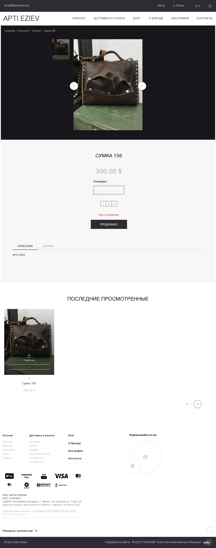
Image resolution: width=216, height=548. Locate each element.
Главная (9, 30)
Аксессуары (9, 449)
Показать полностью (18, 531)
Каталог (23, 30)
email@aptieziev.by (16, 5)
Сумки (36, 30)
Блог (137, 18)
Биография (180, 18)
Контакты (205, 18)
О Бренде (156, 18)
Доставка (34, 441)
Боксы (6, 453)
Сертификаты (36, 461)
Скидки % (8, 457)
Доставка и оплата (109, 18)
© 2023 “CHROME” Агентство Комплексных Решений (172, 542)
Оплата (33, 445)
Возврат (33, 449)
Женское (7, 445)
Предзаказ (108, 224)
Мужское (8, 441)
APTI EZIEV (21, 19)
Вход (161, 5)
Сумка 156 (29, 383)
